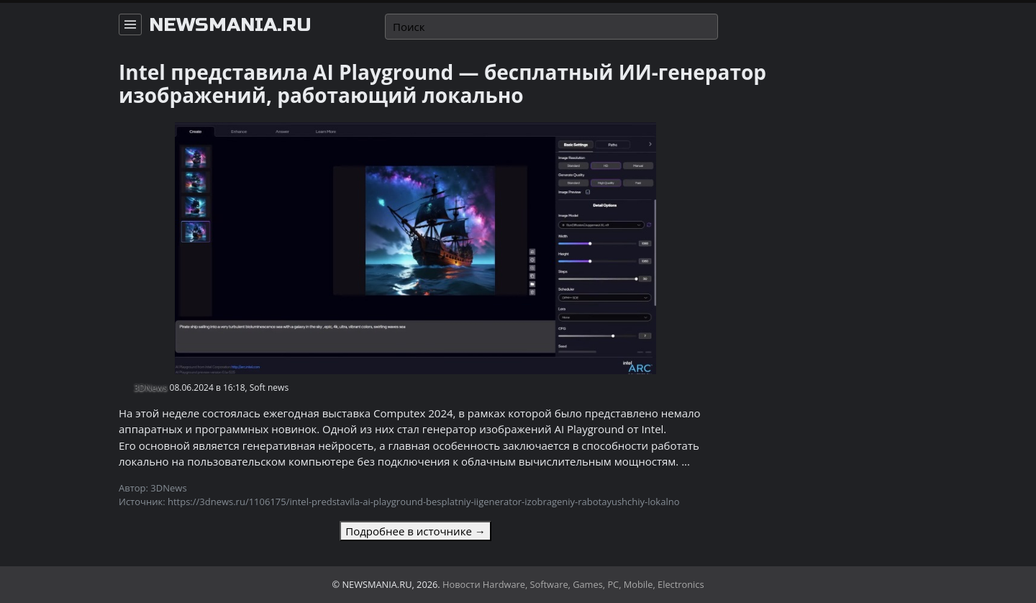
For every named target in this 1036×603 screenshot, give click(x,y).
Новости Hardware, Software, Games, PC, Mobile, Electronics (573, 584)
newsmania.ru (230, 25)
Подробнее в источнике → (415, 531)
